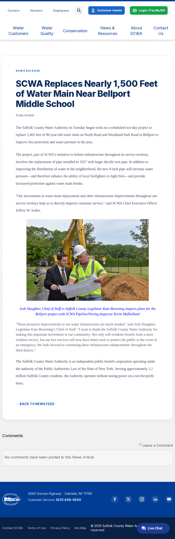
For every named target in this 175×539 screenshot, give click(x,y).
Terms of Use (36, 528)
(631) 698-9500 (68, 500)
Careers (14, 10)
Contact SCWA (12, 528)
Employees (61, 10)
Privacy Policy (60, 528)
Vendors (36, 10)
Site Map (80, 528)
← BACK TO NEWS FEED (35, 404)
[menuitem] (18, 30)
